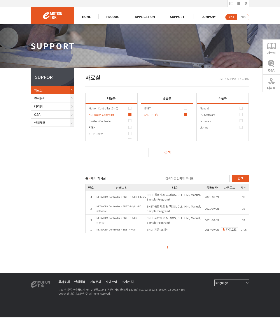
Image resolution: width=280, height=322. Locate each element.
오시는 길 (127, 282)
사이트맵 (111, 282)
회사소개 (64, 282)
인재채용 (54, 123)
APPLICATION (145, 16)
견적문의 (54, 98)
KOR (231, 17)
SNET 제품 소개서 (157, 229)
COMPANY (208, 16)
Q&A (54, 114)
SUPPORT (177, 16)
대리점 (54, 106)
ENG (243, 17)
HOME (86, 16)
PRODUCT (113, 16)
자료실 (54, 90)
